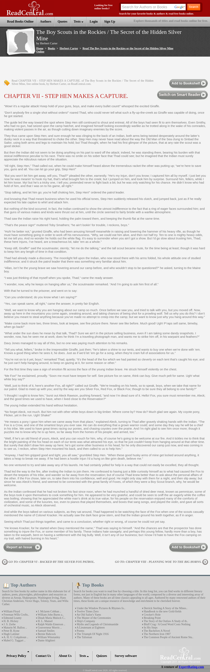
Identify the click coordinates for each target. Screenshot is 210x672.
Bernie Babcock (46, 634)
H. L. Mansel (44, 621)
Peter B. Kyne (11, 630)
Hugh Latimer (11, 634)
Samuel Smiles (46, 630)
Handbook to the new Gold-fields (162, 611)
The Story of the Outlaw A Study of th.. (165, 621)
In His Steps (150, 627)
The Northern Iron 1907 (157, 634)
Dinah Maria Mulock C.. (51, 617)
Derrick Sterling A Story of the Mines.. (165, 608)
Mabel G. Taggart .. (14, 640)
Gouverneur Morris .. (49, 627)
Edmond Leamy (12, 617)
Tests (78, 21)
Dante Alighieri (46, 640)
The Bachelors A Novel (156, 630)
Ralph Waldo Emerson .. (51, 624)
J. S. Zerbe (9, 624)
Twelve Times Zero (87, 611)
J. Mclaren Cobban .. (49, 611)
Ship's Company (85, 621)
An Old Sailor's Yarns (88, 614)
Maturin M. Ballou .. (15, 627)
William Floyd (11, 611)
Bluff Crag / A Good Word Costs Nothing (166, 624)
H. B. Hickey (10, 621)
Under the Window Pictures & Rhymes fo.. (100, 608)
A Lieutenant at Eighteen (90, 627)
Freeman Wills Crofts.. (16, 614)
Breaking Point (152, 617)
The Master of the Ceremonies (93, 617)
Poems (80, 630)
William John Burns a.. (50, 614)
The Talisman (84, 637)
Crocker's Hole (152, 614)
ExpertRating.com (191, 667)
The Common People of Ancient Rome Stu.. (168, 637)
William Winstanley (48, 637)
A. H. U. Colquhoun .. (15, 637)
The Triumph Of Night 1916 (92, 634)
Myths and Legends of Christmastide (97, 624)
